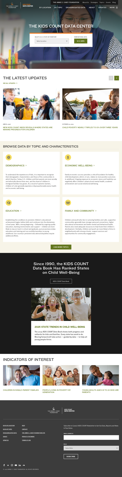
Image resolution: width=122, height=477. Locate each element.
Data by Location (9, 425)
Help (23, 425)
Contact (25, 429)
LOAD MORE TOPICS (61, 247)
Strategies (94, 2)
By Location (45, 7)
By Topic (58, 7)
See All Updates (9, 83)
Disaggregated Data (75, 7)
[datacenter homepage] (28, 5)
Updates (102, 7)
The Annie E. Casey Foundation (66, 2)
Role (65, 444)
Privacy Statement (28, 436)
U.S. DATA (80, 41)
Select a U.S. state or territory (46, 37)
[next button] (116, 78)
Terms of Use (26, 440)
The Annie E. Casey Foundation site (33, 433)
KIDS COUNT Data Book (61, 281)
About (92, 7)
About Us (86, 2)
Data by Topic (7, 429)
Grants (108, 2)
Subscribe (70, 456)
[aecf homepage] (12, 5)
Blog (114, 2)
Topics (102, 2)
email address (68, 433)
